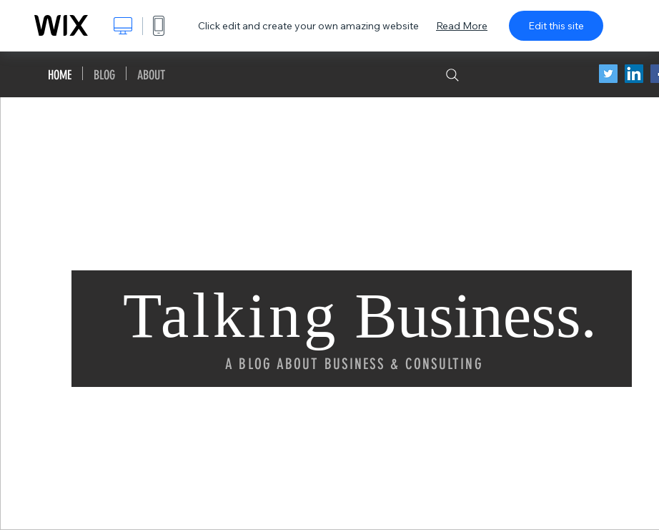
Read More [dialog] (461, 25)
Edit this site (556, 25)
